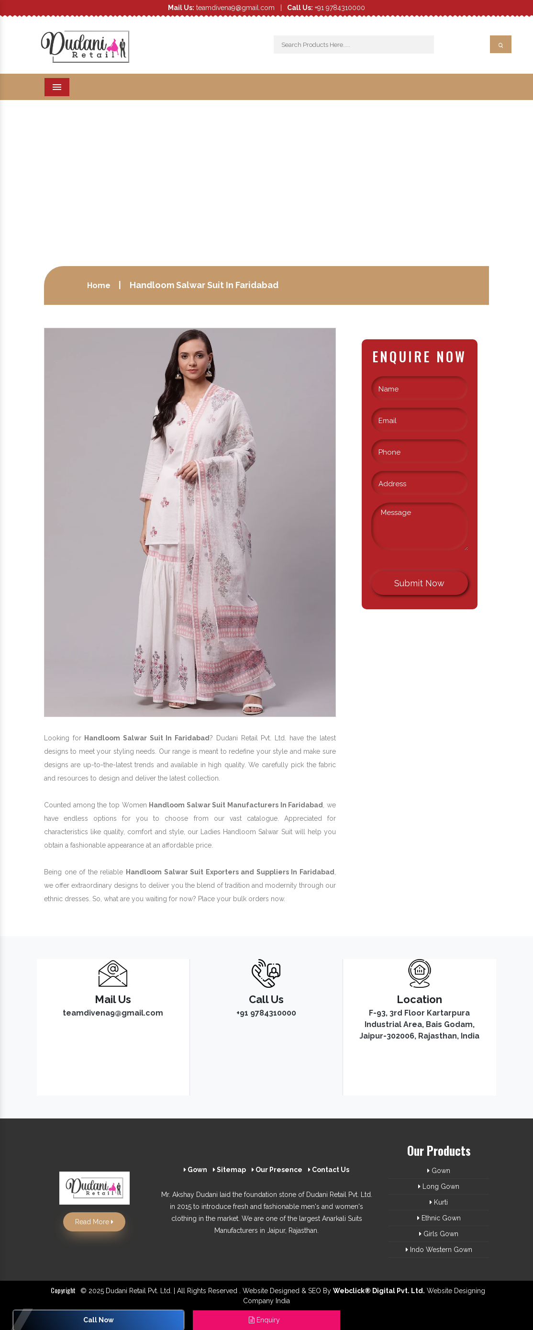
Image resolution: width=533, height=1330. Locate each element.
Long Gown (438, 1186)
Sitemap (229, 1170)
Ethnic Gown (439, 1218)
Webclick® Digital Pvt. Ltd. (379, 1291)
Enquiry (264, 1320)
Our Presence (277, 1170)
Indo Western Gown (439, 1249)
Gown (195, 1170)
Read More (94, 1222)
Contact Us (328, 1170)
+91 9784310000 (326, 7)
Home (99, 285)
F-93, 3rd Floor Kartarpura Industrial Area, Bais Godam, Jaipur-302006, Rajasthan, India (419, 1024)
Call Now (98, 1320)
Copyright (63, 1290)
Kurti (439, 1202)
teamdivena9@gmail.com (221, 7)
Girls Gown (438, 1234)
